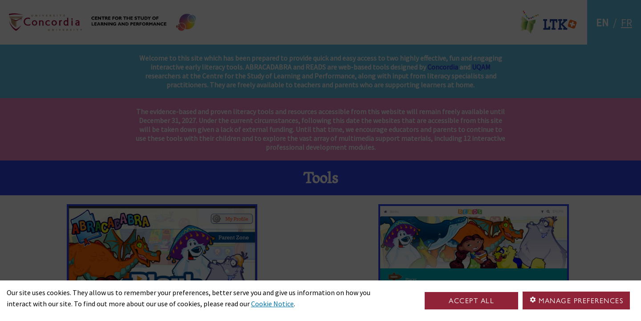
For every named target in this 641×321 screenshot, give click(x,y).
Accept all (471, 300)
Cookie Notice (272, 303)
